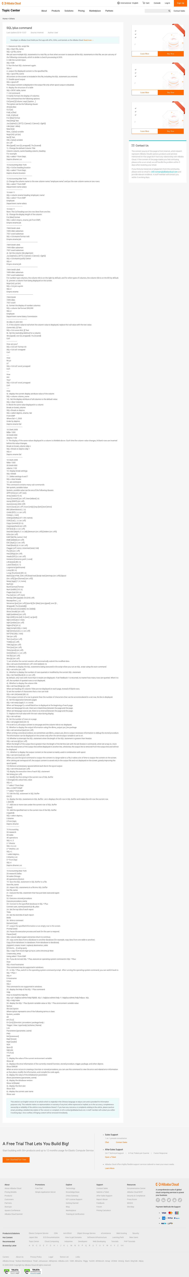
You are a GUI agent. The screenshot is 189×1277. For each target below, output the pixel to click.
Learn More (144, 54)
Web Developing (99, 1241)
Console (157, 3)
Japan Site (33, 1237)
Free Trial (39, 1188)
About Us (19, 1257)
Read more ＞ (89, 40)
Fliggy (85, 1261)
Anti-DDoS (67, 1233)
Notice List (64, 1257)
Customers (9, 1199)
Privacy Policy (36, 1257)
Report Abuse (101, 1199)
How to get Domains (73, 1237)
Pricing (81, 11)
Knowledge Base (72, 1192)
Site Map (130, 1207)
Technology (70, 1188)
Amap (107, 1261)
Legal (51, 1257)
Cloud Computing (52, 1241)
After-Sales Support (104, 1196)
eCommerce (106, 1233)
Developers (82, 1241)
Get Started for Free (16, 1159)
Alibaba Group (8, 1261)
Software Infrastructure (97, 1237)
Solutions (69, 11)
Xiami (127, 1261)
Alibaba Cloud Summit (14, 1214)
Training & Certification (75, 1214)
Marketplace (95, 11)
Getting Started (72, 1203)
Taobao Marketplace (23, 1261)
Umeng (121, 1261)
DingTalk (134, 1261)
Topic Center (34, 1241)
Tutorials (114, 1241)
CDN (56, 1233)
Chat (107, 1142)
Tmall (35, 1261)
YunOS (91, 1261)
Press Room (132, 1199)
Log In (167, 3)
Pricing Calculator (103, 1210)
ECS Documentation (51, 1237)
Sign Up (180, 3)
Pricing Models (11, 1192)
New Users (133, 1237)
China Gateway (72, 1196)
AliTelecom (100, 1261)
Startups (8, 1207)
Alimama (78, 1261)
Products (56, 11)
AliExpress (53, 1261)
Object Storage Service (86, 1233)
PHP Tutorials (129, 1241)
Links (78, 1257)
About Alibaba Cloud (13, 1188)
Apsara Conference (12, 1210)
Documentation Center (136, 1188)
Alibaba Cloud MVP (135, 1192)
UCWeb (114, 1261)
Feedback (100, 1203)
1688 (72, 1261)
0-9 (122, 1245)
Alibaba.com (63, 1261)
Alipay (141, 1261)
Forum (99, 1207)
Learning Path (118, 1237)
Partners (109, 11)
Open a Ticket (110, 1157)
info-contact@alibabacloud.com (164, 172)
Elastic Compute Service (38, 1233)
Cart (146, 3)
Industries (68, 1241)
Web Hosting (121, 1233)
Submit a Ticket (102, 1192)
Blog (68, 1207)
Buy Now (170, 54)
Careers (6, 1257)
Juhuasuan (43, 1261)
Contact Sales (179, 11)
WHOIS (130, 1203)
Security (135, 1233)
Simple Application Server (45, 1192)
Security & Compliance (136, 1196)
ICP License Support (74, 1199)
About (44, 11)
